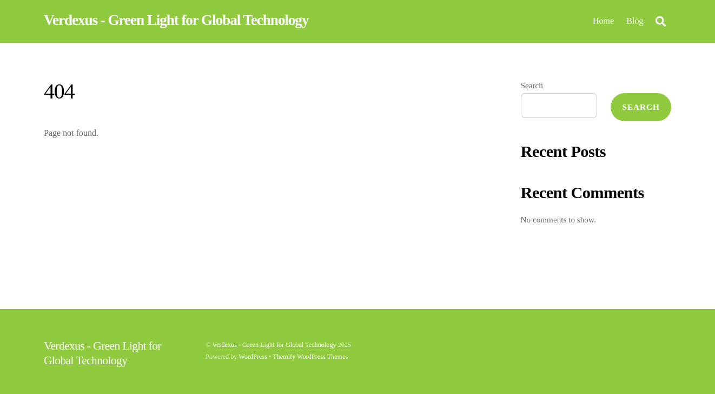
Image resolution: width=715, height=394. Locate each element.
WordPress (253, 356)
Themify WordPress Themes (310, 356)
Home (603, 20)
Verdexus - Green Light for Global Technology (274, 345)
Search (532, 85)
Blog (634, 20)
